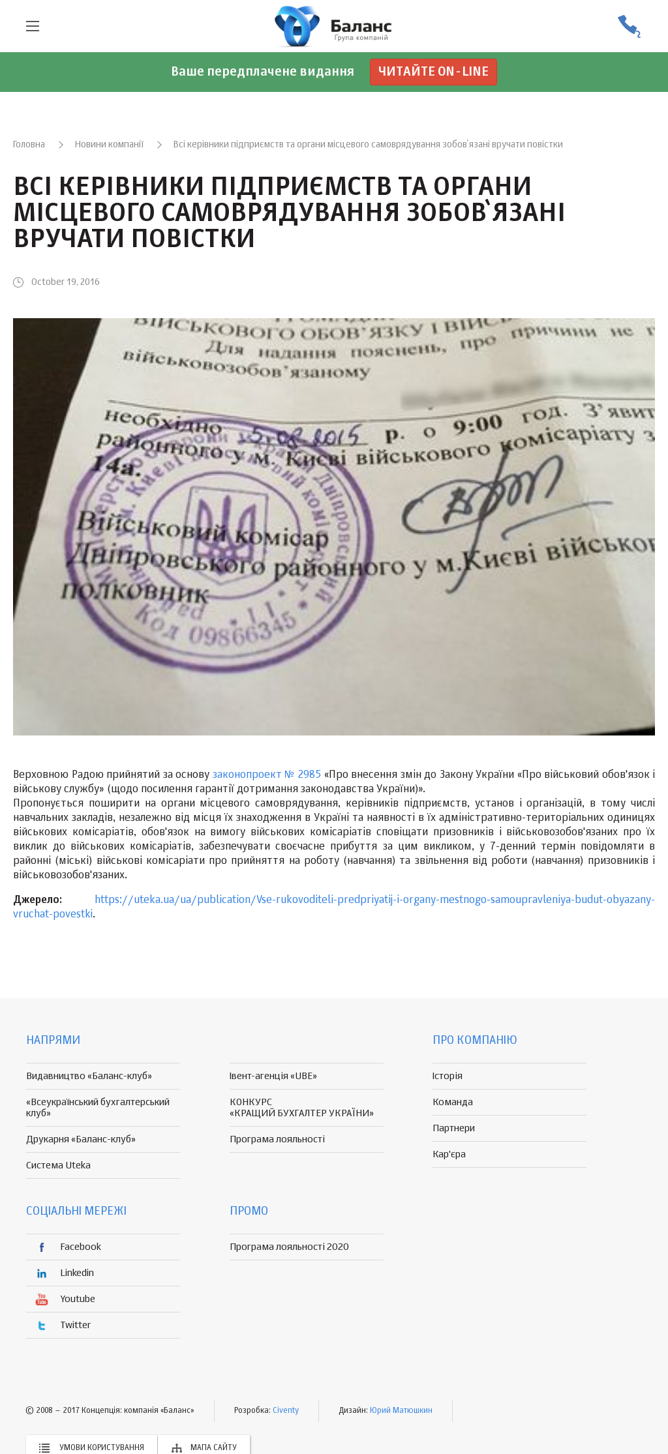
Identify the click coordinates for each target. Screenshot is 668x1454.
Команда (453, 1102)
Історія (448, 1076)
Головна (29, 144)
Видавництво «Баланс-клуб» (89, 1076)
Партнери (454, 1128)
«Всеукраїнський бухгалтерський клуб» (98, 1107)
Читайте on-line (433, 72)
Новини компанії (109, 144)
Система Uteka (58, 1165)
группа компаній (334, 26)
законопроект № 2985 (267, 775)
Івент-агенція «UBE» (273, 1076)
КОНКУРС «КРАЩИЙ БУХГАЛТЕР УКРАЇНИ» (302, 1107)
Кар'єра (449, 1154)
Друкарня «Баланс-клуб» (81, 1139)
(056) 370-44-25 (628, 26)
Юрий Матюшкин (401, 1411)
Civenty (286, 1411)
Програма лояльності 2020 (289, 1247)
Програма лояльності (277, 1139)
